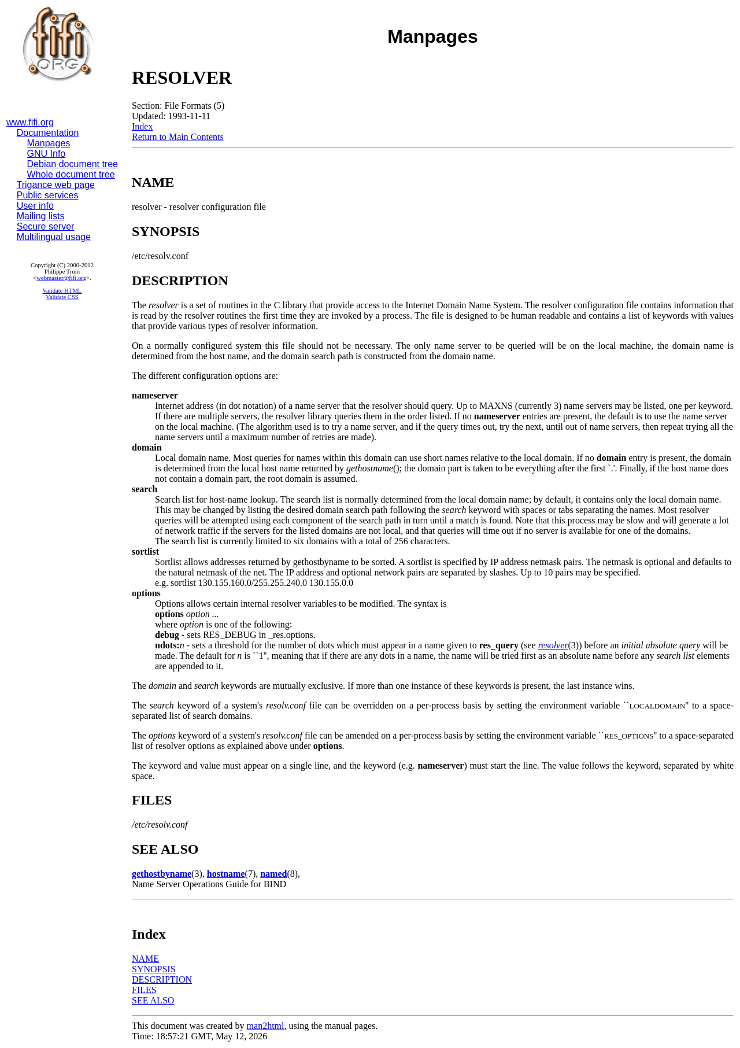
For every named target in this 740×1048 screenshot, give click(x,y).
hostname (226, 874)
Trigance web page (56, 185)
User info (35, 206)
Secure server (46, 226)
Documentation (48, 133)
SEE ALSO (153, 1000)
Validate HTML (62, 290)
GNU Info (46, 153)
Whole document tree (71, 174)
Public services (48, 195)
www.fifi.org (30, 122)
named (273, 874)
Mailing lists (41, 216)
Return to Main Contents (178, 137)
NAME (145, 959)
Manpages (49, 143)
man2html (265, 1026)
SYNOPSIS (154, 969)
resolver (553, 645)
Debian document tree (72, 164)
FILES (144, 990)
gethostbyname (161, 874)
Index (142, 126)
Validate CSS (62, 297)
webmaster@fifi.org (61, 278)
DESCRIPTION (162, 979)
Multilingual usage (54, 237)
